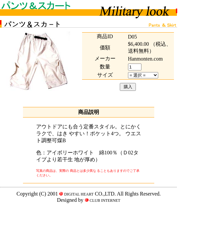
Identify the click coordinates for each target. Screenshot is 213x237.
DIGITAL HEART (78, 194)
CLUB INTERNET (104, 200)
